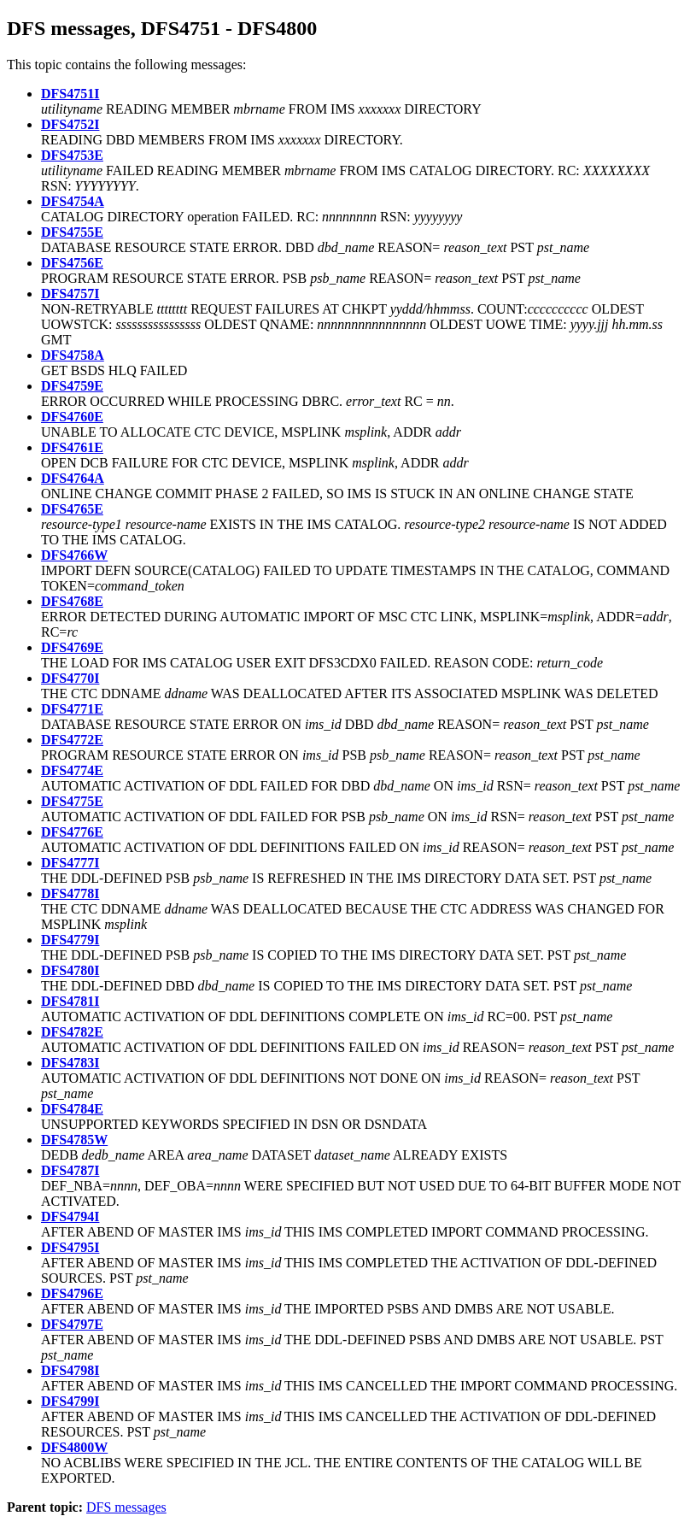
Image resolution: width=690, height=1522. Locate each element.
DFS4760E (72, 416)
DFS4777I (70, 862)
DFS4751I (70, 93)
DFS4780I (70, 970)
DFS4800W (74, 1447)
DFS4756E (72, 263)
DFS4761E (72, 447)
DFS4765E (72, 509)
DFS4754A (72, 201)
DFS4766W (74, 555)
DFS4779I (70, 939)
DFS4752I (70, 124)
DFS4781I (70, 1001)
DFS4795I (70, 1247)
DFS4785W (74, 1139)
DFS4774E (72, 770)
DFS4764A (72, 478)
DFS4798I (70, 1370)
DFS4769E (72, 647)
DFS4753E (72, 155)
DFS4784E (72, 1109)
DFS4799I (70, 1401)
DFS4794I (70, 1216)
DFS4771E (72, 709)
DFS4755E (72, 232)
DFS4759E (72, 386)
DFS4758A (72, 355)
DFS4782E (72, 1032)
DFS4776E (72, 832)
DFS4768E (72, 601)
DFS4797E (72, 1324)
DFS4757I (70, 293)
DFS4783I (70, 1062)
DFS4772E (72, 739)
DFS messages (126, 1507)
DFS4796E (72, 1293)
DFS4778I (70, 893)
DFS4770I (70, 678)
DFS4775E (72, 801)
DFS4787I (70, 1170)
